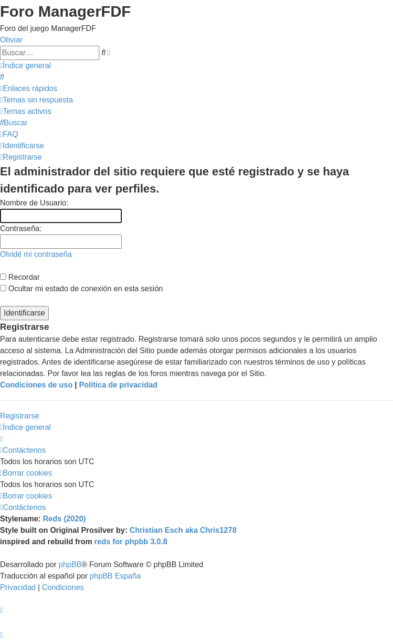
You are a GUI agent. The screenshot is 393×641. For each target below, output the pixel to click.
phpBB (70, 564)
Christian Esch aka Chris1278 (182, 530)
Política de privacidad (118, 385)
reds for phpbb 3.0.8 (130, 542)
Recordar (20, 277)
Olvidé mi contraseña (36, 254)
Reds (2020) (64, 519)
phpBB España (115, 576)
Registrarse (19, 416)
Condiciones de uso (36, 385)
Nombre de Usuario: (34, 203)
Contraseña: (21, 228)
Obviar (11, 40)
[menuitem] (2, 77)
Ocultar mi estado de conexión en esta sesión (81, 289)
